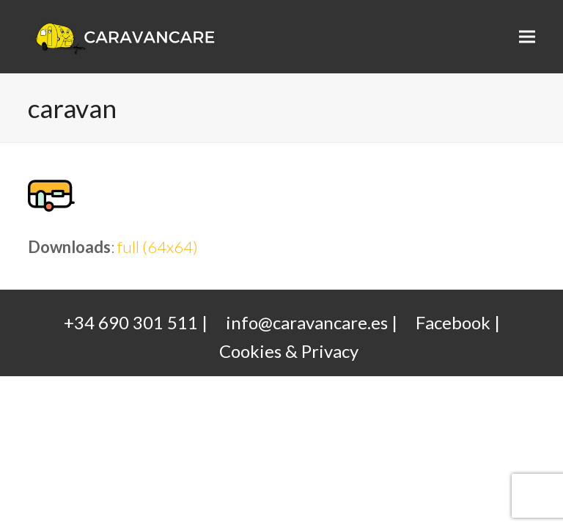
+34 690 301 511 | (135, 322)
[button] (527, 37)
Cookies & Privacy (288, 351)
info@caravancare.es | (311, 322)
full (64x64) (157, 247)
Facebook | (458, 322)
